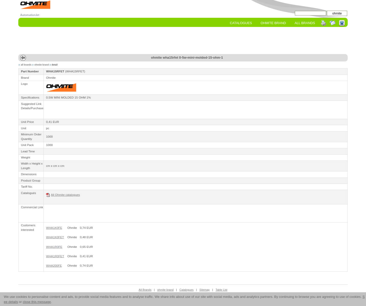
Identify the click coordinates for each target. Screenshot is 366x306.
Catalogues (241, 23)
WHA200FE (54, 265)
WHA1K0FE (54, 227)
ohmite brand (41, 64)
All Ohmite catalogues (63, 195)
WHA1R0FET (55, 256)
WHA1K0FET (55, 237)
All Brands (305, 23)
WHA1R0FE (54, 246)
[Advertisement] (183, 40)
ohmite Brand (273, 23)
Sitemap (205, 289)
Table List (221, 289)
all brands (26, 64)
